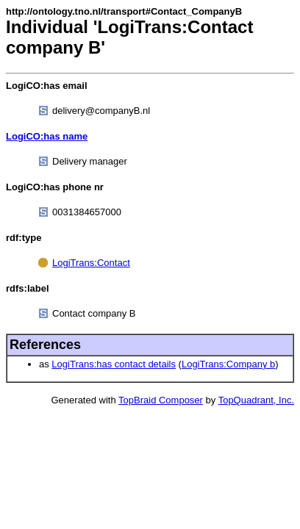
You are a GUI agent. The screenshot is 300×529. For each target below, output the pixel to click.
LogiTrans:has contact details (113, 364)
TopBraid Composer (160, 400)
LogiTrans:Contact (91, 262)
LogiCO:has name (47, 136)
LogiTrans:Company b (228, 364)
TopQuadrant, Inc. (256, 400)
